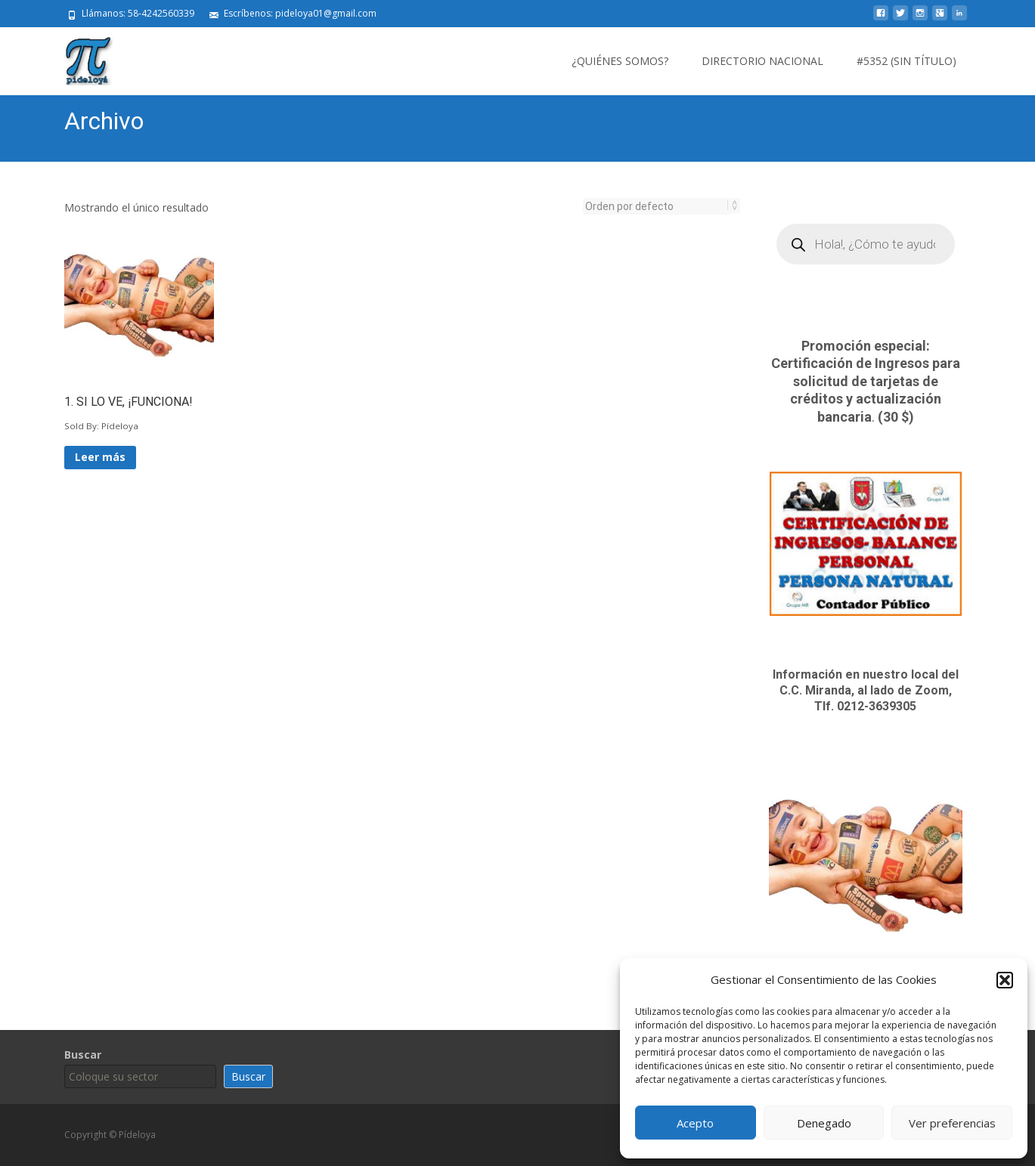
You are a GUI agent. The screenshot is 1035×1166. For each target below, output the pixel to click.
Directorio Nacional (762, 61)
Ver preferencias (952, 1122)
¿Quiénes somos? (620, 61)
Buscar (82, 1054)
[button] (1004, 980)
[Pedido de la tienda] (657, 206)
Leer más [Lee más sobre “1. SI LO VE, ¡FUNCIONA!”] (100, 457)
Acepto (695, 1122)
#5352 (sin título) (906, 61)
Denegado (824, 1122)
